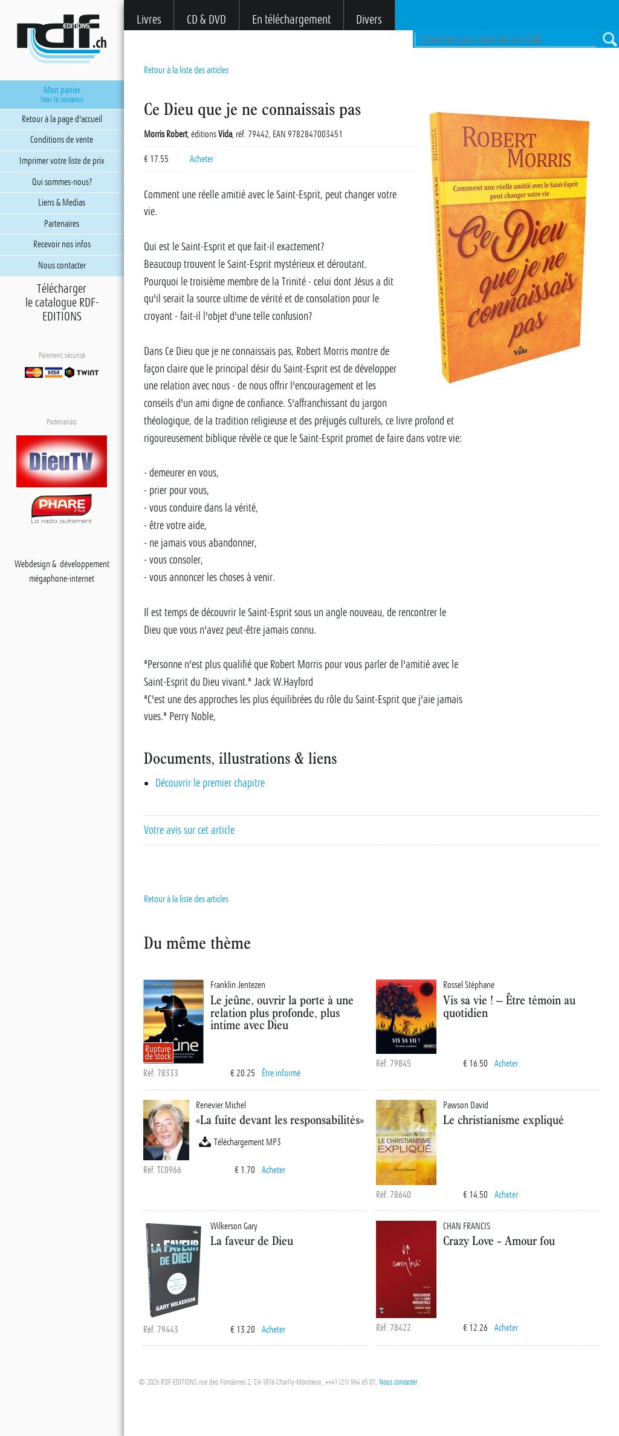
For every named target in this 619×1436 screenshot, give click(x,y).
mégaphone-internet (61, 578)
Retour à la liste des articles (186, 70)
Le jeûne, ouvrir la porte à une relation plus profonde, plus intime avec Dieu (282, 1012)
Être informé (281, 1073)
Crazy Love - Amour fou (499, 1240)
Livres (149, 20)
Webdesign (32, 564)
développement (84, 564)
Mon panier (62, 94)
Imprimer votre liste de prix (62, 160)
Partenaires (61, 223)
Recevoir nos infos (62, 244)
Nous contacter (398, 1382)
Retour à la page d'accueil (62, 119)
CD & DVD (206, 20)
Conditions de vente (61, 139)
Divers (369, 20)
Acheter (201, 159)
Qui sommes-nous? (62, 182)
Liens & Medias (61, 202)
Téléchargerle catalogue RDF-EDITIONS (62, 302)
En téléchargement (291, 20)
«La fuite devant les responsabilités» (280, 1119)
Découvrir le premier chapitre (210, 783)
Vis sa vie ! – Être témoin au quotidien (509, 1006)
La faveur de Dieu (251, 1240)
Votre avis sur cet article (189, 830)
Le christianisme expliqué (503, 1119)
